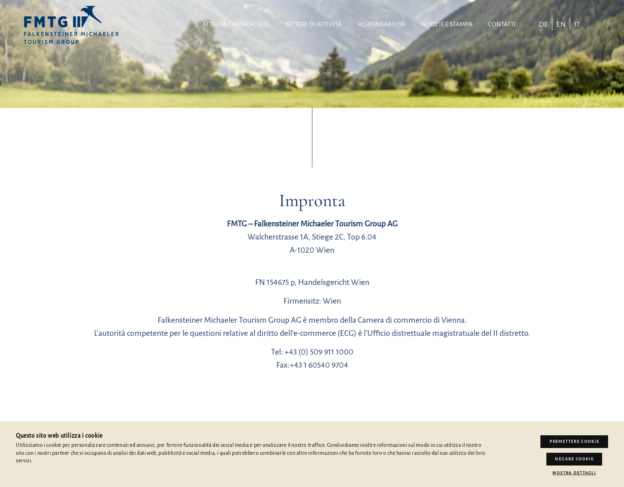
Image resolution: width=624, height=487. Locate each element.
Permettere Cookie (574, 442)
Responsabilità (381, 24)
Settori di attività (313, 24)
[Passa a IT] (577, 24)
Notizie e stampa (446, 24)
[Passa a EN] (561, 24)
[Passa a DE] (543, 24)
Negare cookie (574, 459)
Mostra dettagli (574, 473)
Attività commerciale (235, 24)
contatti (502, 24)
